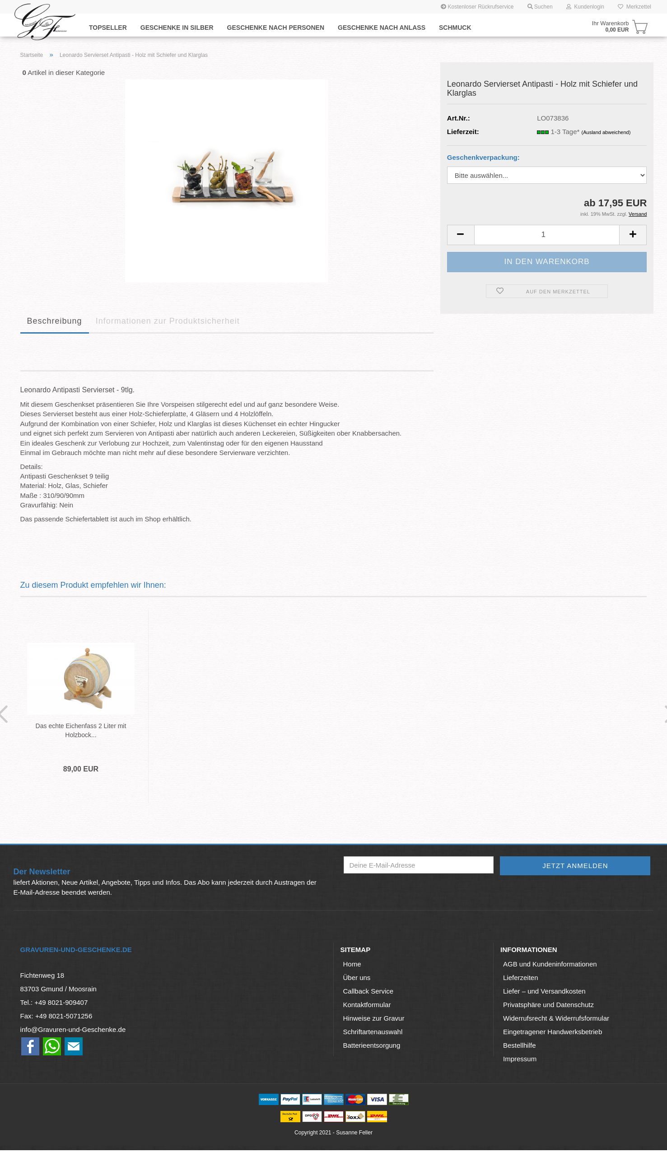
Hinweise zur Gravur (374, 1020)
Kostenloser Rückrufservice (477, 7)
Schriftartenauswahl (373, 1033)
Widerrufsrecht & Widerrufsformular (556, 1020)
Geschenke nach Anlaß (381, 27)
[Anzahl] (547, 235)
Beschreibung (54, 320)
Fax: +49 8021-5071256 (56, 1018)
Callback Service (368, 993)
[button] (460, 235)
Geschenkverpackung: (483, 157)
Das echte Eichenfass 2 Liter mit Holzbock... (77, 730)
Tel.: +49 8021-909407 (54, 1004)
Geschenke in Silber (177, 27)
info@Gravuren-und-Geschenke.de (73, 1031)
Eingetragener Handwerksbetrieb (552, 1033)
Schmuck (455, 27)
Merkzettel (634, 7)
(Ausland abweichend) (606, 132)
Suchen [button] (540, 7)
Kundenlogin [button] (585, 7)
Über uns (357, 979)
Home (352, 966)
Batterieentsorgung (372, 1047)
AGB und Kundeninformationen (550, 966)
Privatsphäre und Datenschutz (548, 1006)
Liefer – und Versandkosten (544, 993)
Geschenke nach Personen (275, 27)
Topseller (108, 27)
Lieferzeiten (520, 979)
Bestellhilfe (519, 1047)
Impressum (519, 1060)
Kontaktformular (367, 1006)
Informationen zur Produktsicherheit (168, 320)
